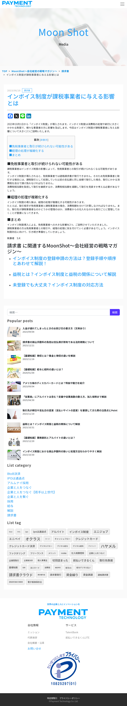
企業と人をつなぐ (19, 487)
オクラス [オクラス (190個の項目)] (33, 539)
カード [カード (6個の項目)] (47, 539)
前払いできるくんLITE (78, 637)
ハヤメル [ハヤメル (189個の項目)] (108, 546)
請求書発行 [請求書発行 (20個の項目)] (55, 574)
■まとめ (15, 155)
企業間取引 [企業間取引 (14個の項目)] (14, 560)
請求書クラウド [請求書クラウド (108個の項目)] (21, 574)
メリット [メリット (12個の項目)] (52, 553)
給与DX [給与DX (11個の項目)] (69, 567)
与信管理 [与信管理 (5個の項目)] (63, 553)
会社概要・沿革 (36, 643)
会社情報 (33, 625)
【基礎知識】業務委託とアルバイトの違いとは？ (49, 437)
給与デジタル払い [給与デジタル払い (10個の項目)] (84, 567)
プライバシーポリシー (69, 698)
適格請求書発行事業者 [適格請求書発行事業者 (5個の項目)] (16, 582)
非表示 (43, 139)
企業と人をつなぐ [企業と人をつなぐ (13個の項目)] (97, 553)
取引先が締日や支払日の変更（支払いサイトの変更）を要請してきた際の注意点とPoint (70, 410)
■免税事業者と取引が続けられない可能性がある (41, 146)
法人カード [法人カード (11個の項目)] (35, 567)
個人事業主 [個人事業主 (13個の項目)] (42, 560)
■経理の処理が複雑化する (26, 150)
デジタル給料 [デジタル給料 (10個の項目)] (78, 546)
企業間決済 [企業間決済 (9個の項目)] (28, 560)
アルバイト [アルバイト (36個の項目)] (57, 531)
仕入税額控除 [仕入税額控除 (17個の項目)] (77, 553)
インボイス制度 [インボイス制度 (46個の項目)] (79, 532)
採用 (10, 501)
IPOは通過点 (16, 478)
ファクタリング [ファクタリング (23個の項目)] (17, 553)
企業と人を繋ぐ (18, 496)
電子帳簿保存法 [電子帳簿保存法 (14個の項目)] (35, 581)
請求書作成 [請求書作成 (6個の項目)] (41, 575)
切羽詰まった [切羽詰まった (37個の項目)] (60, 560)
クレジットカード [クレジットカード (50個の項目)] (86, 539)
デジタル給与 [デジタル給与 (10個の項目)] (62, 546)
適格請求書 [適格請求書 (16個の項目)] (103, 574)
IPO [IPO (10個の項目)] (26, 531)
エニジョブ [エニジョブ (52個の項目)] (101, 532)
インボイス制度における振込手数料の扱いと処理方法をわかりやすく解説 (62, 451)
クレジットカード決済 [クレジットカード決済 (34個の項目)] (22, 546)
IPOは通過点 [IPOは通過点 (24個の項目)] (39, 531)
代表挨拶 (32, 637)
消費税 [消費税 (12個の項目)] (47, 567)
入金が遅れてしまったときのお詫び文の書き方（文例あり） (55, 328)
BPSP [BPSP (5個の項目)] (10, 532)
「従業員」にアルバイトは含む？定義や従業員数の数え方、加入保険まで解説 (64, 396)
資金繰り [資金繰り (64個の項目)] (72, 575)
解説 (10, 510)
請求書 (65, 71)
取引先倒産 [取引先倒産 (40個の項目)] (106, 560)
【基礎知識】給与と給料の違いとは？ (43, 369)
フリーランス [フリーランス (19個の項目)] (36, 553)
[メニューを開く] (122, 4)
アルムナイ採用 (18, 483)
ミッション (34, 632)
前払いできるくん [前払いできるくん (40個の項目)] (83, 560)
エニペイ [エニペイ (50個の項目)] (15, 539)
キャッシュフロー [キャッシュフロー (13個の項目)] (63, 538)
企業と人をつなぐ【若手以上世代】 (31, 492)
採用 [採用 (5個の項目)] (24, 567)
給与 (10, 506)
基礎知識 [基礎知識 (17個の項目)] (13, 567)
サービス (71, 625)
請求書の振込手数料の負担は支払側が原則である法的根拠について (58, 342)
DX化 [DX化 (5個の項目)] (18, 532)
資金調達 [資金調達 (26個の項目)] (88, 574)
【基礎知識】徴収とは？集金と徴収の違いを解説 (49, 355)
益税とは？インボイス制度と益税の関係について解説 (51, 424)
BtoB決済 (13, 473)
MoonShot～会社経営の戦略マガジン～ (34, 71)
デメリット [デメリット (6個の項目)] (92, 546)
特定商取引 (52, 698)
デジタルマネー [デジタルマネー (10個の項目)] (46, 546)
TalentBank (72, 632)
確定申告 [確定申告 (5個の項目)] (58, 567)
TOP (4, 71)
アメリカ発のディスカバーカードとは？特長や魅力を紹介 (54, 383)
